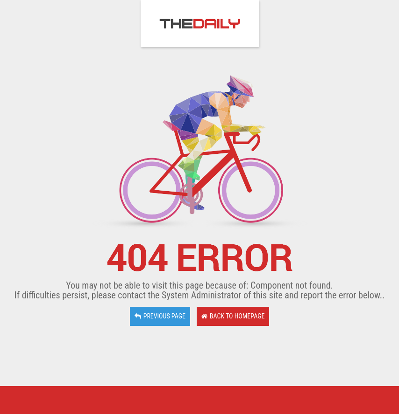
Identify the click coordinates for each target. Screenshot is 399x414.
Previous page (160, 316)
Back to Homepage (233, 316)
